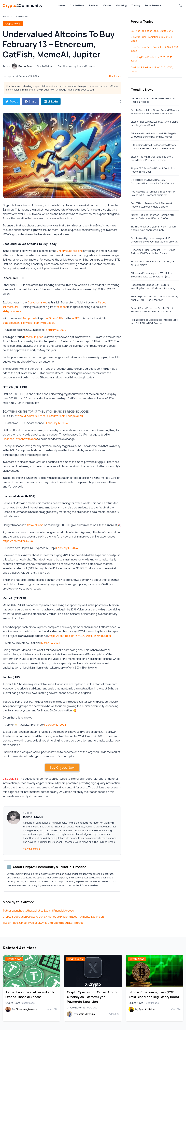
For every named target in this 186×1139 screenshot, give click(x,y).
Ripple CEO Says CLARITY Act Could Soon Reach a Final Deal (153, 170)
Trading (135, 5)
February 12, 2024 (57, 423)
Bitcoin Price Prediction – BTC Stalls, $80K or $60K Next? (154, 263)
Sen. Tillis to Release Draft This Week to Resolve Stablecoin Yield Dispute (153, 205)
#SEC (76, 318)
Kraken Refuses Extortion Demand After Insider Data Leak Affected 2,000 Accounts (153, 216)
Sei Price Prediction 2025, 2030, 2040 (152, 30)
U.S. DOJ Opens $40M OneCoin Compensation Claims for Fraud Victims (153, 181)
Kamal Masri (33, 817)
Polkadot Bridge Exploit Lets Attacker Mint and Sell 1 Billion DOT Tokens (154, 321)
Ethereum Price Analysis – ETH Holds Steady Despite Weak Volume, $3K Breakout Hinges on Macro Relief (151, 275)
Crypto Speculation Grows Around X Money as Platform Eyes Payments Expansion (53, 916)
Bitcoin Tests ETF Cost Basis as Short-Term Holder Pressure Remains (152, 158)
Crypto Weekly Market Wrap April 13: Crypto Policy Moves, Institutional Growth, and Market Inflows (154, 240)
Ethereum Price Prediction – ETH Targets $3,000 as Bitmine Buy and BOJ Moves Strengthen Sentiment (154, 135)
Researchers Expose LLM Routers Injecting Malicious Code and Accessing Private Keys (153, 286)
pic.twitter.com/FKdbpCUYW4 (65, 416)
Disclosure (115, 76)
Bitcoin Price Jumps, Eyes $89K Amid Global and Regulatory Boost (43, 923)
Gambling (121, 5)
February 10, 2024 (67, 548)
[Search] (180, 5)
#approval (29, 318)
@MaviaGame (35, 525)
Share (30, 101)
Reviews (94, 5)
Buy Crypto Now (62, 767)
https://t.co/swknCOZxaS (18, 541)
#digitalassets (12, 311)
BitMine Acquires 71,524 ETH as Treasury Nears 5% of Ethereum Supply (153, 228)
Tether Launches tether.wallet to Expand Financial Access (38, 910)
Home (62, 5)
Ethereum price (33, 337)
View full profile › (32, 848)
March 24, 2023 (50, 643)
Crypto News (77, 5)
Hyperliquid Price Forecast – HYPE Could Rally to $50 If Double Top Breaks (153, 251)
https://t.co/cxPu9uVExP (31, 416)
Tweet (11, 101)
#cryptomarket (37, 302)
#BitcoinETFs (54, 318)
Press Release (153, 5)
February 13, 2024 (55, 330)
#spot (101, 302)
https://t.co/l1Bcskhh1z (63, 636)
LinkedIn (51, 101)
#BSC (81, 636)
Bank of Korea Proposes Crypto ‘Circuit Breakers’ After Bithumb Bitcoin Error (152, 309)
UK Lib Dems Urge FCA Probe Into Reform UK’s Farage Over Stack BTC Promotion (154, 146)
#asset (62, 307)
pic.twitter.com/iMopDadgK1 (38, 323)
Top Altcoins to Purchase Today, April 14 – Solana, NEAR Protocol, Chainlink (154, 193)
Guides (107, 5)
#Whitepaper (102, 636)
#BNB (89, 636)
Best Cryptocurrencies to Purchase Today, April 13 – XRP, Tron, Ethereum (154, 298)
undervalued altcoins (70, 251)
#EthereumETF (12, 307)
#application (11, 323)
